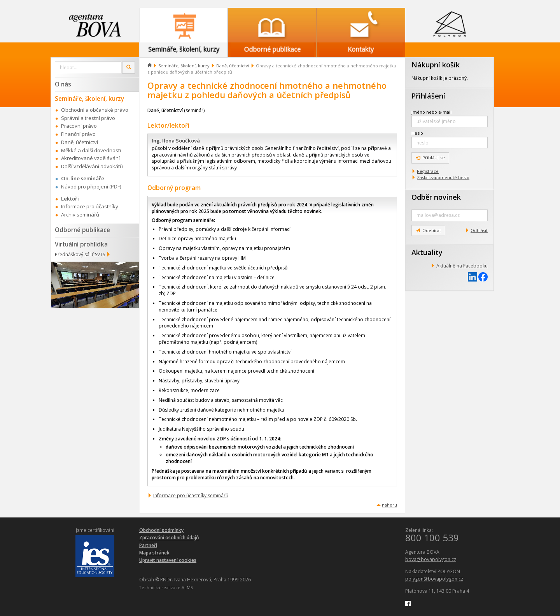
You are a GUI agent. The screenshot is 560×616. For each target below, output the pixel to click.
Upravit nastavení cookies (167, 560)
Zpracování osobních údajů (169, 537)
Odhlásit (479, 230)
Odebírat (428, 230)
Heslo (417, 133)
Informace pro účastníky (89, 206)
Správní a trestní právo (88, 117)
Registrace (428, 171)
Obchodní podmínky (161, 530)
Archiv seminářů (80, 214)
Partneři (148, 545)
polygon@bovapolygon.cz (434, 579)
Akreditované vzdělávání (90, 158)
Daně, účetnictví (232, 66)
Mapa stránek (154, 552)
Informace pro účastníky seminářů (190, 495)
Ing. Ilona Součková (176, 140)
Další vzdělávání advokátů (92, 166)
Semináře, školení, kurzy (184, 66)
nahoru (389, 505)
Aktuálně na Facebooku (462, 265)
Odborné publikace (82, 230)
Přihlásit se (430, 157)
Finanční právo (78, 133)
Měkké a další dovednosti (91, 150)
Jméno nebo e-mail (431, 112)
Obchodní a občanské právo (94, 109)
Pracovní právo (79, 125)
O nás (63, 84)
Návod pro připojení (84, 186)
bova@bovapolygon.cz (430, 559)
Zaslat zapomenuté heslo (443, 177)
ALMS (187, 587)
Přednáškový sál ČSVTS (80, 254)
